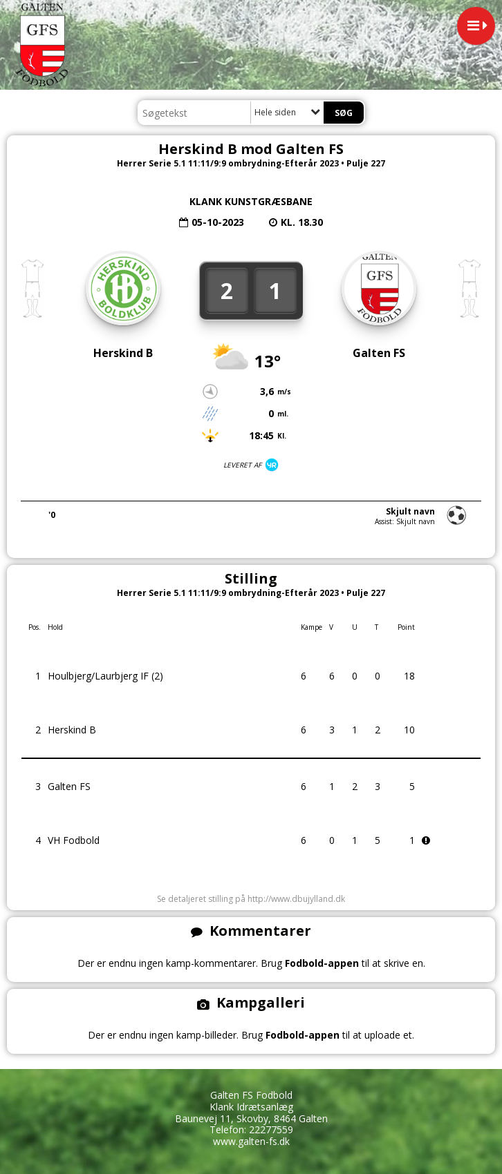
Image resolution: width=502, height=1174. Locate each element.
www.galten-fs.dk (251, 1141)
